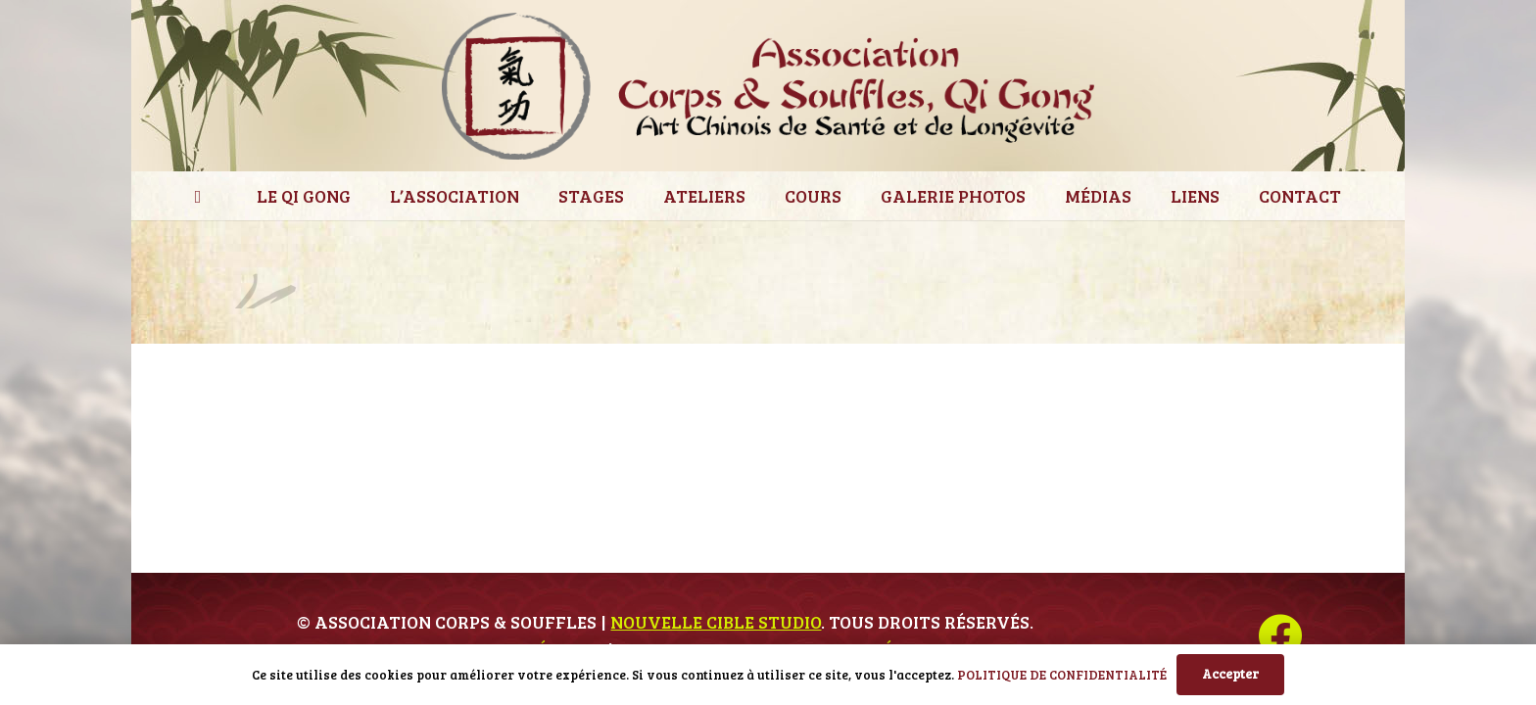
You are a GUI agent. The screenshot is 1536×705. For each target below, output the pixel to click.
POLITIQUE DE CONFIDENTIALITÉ (1062, 674)
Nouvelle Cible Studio (715, 622)
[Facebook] (1280, 636)
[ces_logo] (768, 86)
